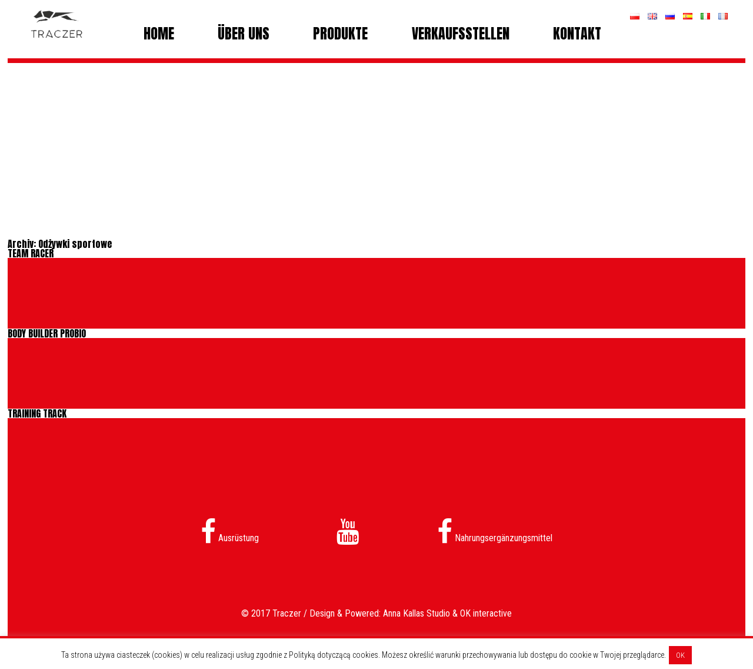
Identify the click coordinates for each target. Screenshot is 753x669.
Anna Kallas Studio (416, 613)
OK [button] (680, 655)
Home (159, 33)
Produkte (340, 33)
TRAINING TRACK (37, 413)
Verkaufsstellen (460, 33)
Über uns (243, 33)
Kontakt (577, 33)
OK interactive (486, 613)
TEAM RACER (31, 253)
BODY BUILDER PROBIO (47, 333)
